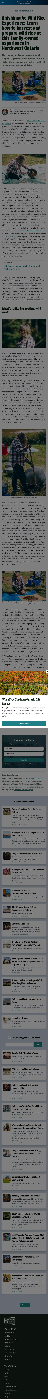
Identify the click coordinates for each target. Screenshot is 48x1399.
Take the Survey (24, 723)
